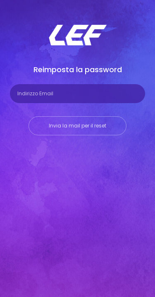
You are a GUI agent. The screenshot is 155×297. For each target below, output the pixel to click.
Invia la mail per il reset (77, 125)
